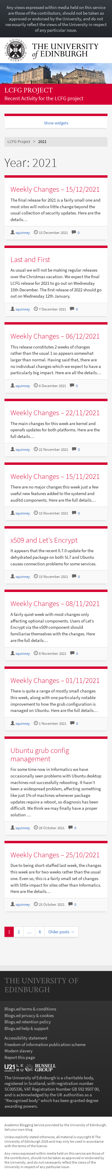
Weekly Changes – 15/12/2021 (55, 189)
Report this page (19, 1057)
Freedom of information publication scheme (44, 1044)
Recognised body (22, 1100)
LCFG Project (28, 91)
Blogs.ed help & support (26, 1028)
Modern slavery (18, 1051)
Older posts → (61, 931)
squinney (23, 232)
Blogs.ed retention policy (27, 1022)
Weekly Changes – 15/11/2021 (55, 476)
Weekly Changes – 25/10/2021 (55, 854)
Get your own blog (18, 1129)
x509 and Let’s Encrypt (44, 540)
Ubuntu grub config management (39, 754)
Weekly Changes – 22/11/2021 (55, 412)
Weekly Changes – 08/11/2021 (55, 603)
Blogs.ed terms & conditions (30, 1009)
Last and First (30, 259)
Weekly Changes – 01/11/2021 (55, 680)
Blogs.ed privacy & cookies (29, 1015)
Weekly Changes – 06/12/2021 (55, 336)
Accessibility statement (25, 1038)
